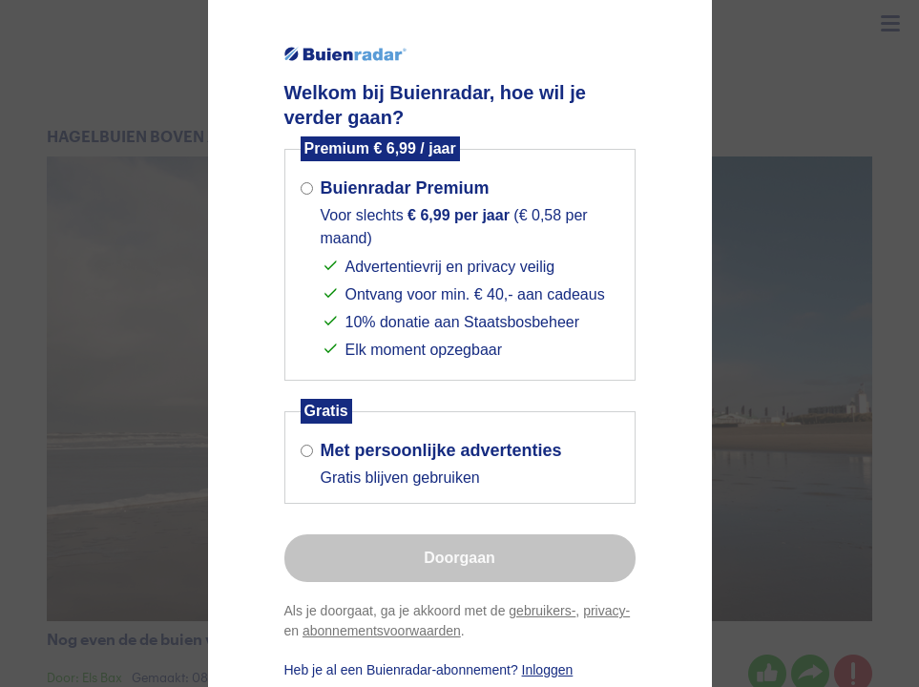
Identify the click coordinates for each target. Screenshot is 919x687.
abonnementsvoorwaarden (382, 630)
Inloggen (548, 669)
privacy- (606, 610)
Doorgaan (459, 558)
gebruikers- (542, 610)
